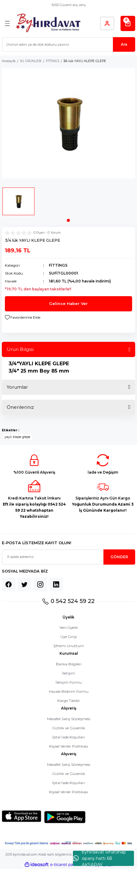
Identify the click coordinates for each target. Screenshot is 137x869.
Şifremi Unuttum (68, 645)
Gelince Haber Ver (68, 303)
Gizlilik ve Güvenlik (68, 728)
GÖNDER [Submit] (119, 557)
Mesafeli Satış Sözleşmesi (68, 719)
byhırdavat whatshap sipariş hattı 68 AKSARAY (99, 858)
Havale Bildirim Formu (68, 691)
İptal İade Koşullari (68, 737)
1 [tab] (68, 220)
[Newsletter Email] (68, 557)
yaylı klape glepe (17, 437)
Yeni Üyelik (68, 627)
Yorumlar (17, 387)
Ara (124, 44)
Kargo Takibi (68, 700)
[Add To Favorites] (22, 317)
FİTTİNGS (58, 265)
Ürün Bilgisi (20, 349)
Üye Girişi (68, 636)
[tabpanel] (18, 203)
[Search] (68, 44)
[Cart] (128, 23)
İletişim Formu (69, 682)
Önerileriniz (20, 407)
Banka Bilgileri (68, 664)
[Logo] (48, 23)
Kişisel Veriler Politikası (68, 746)
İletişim (68, 673)
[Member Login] (107, 23)
